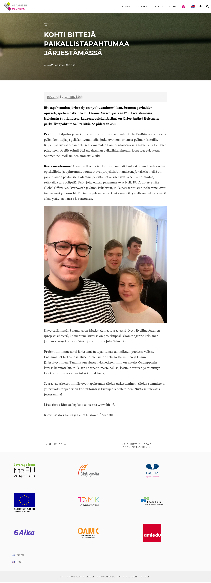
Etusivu (127, 6)
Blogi (159, 6)
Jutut (173, 6)
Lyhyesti (144, 6)
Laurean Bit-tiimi (65, 65)
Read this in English (65, 97)
